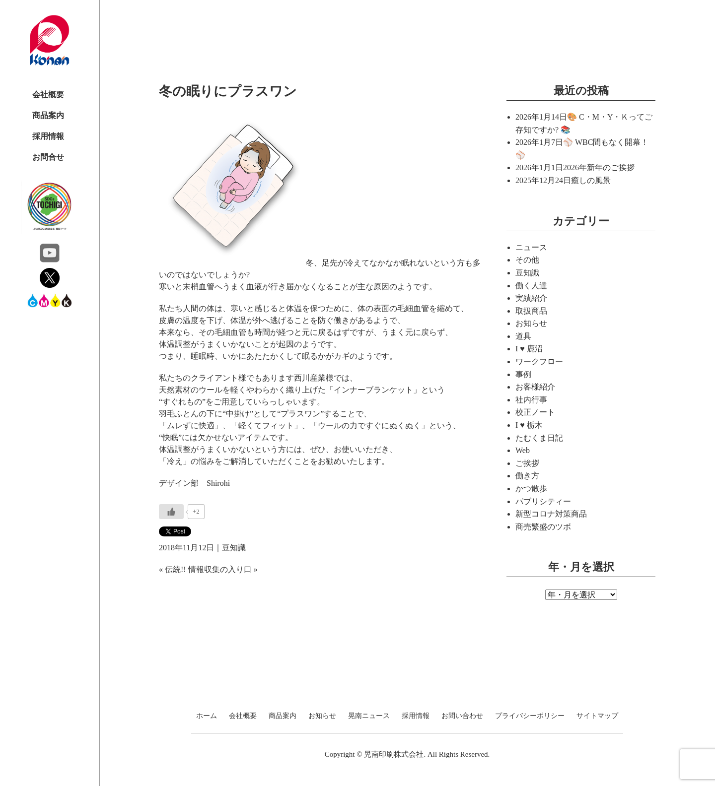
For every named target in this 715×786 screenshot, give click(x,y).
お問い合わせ (462, 716)
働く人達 (531, 285)
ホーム (206, 716)
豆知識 (234, 547)
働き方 (527, 475)
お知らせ (531, 323)
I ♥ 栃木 (529, 425)
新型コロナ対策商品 (551, 514)
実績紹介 (531, 298)
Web (522, 450)
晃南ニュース (369, 716)
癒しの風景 (591, 180)
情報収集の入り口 (220, 569)
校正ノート (535, 412)
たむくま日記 (539, 438)
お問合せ (48, 157)
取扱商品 (531, 311)
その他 (527, 260)
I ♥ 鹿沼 (529, 348)
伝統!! (175, 569)
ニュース (531, 247)
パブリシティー (543, 501)
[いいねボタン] (171, 511)
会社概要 (48, 94)
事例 (523, 374)
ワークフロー (539, 361)
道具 (523, 336)
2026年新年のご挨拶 (599, 167)
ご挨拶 (527, 463)
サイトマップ (597, 716)
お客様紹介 (535, 387)
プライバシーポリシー (530, 716)
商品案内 (48, 115)
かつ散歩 (531, 488)
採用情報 (48, 136)
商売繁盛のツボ (543, 527)
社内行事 (531, 399)
